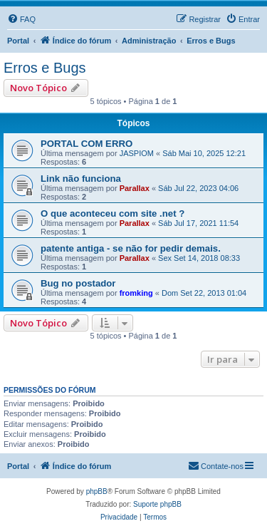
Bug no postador (78, 283)
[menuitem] (21, 19)
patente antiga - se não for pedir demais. (131, 248)
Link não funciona (81, 178)
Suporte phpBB (157, 504)
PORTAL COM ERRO (86, 143)
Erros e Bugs (45, 68)
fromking (136, 293)
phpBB (97, 491)
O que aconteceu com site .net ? (112, 213)
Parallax (135, 188)
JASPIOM (137, 153)
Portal (18, 40)
